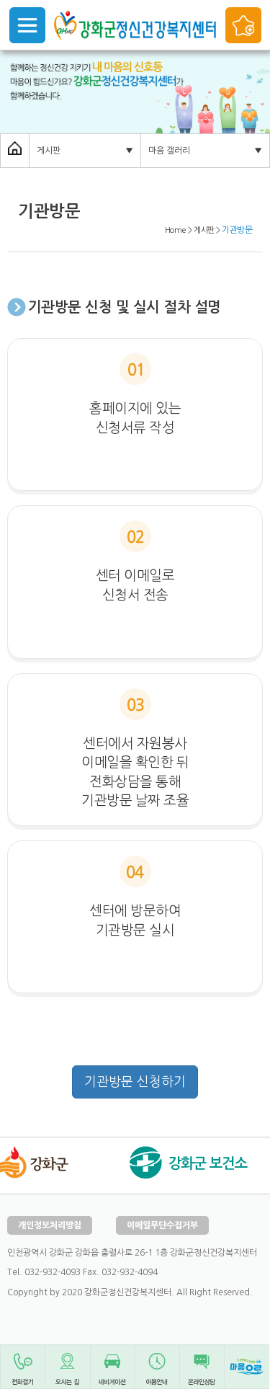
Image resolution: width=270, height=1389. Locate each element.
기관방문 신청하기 (135, 1081)
